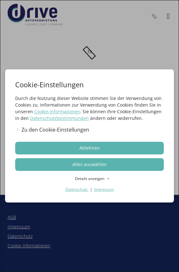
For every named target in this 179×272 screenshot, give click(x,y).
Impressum (104, 189)
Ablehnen (89, 148)
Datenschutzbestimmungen (59, 118)
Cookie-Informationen (57, 111)
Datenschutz (77, 189)
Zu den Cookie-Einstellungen (53, 130)
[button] (89, 179)
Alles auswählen (89, 165)
